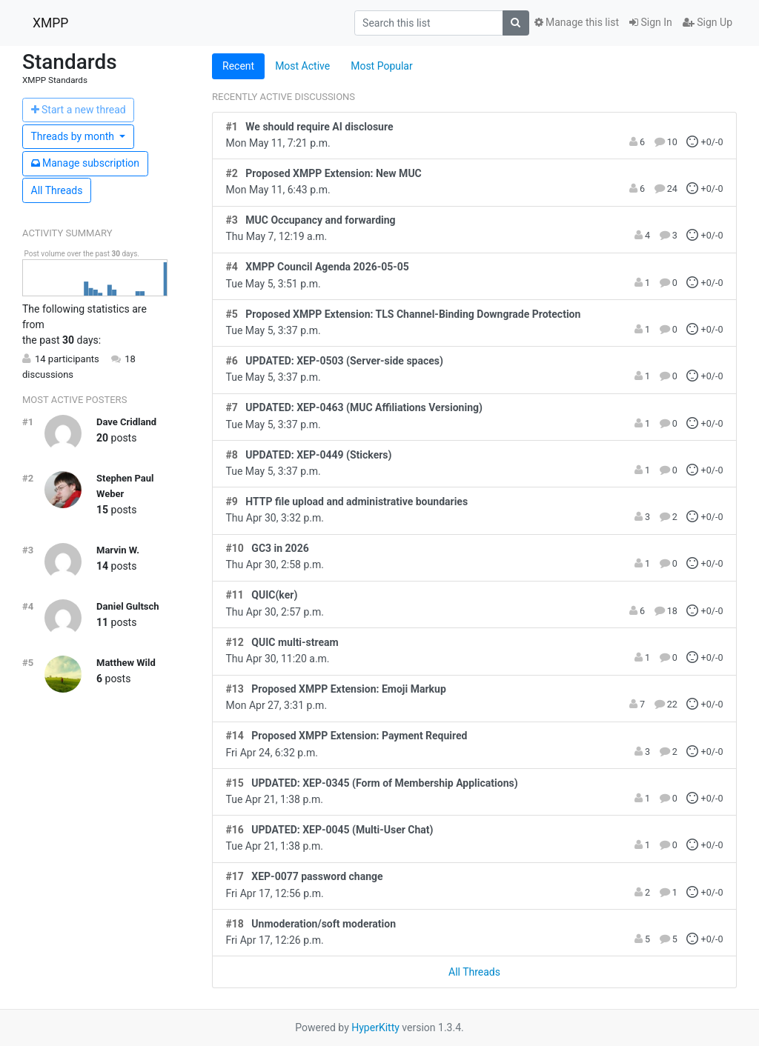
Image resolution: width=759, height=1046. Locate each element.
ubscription (85, 163)
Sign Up (707, 22)
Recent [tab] (238, 66)
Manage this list (576, 22)
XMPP (50, 23)
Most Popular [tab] (382, 66)
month (74, 136)
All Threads (57, 190)
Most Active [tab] (302, 66)
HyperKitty (375, 1027)
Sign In (650, 22)
